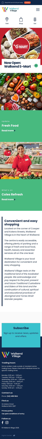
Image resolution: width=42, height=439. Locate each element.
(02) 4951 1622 (12, 396)
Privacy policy (7, 411)
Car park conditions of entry (13, 414)
